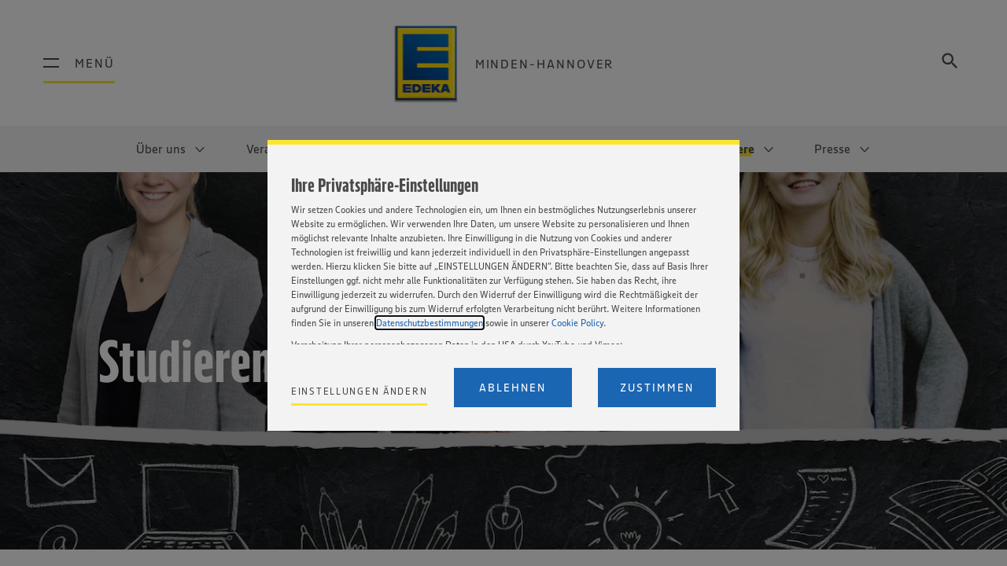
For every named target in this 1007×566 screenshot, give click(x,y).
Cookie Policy (577, 323)
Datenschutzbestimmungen (429, 323)
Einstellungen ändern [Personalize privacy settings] (359, 391)
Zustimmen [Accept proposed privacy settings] (657, 387)
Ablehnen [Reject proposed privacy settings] (512, 387)
